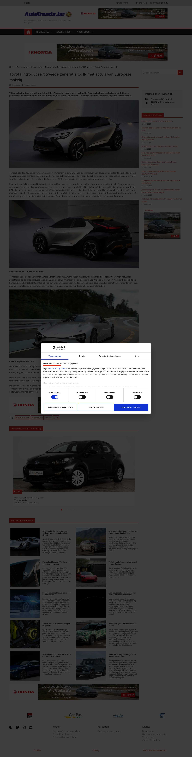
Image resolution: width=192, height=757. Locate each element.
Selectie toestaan (96, 407)
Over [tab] (137, 356)
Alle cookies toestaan (131, 407)
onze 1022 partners (58, 368)
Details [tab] (82, 356)
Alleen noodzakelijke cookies (60, 407)
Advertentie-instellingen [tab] (110, 356)
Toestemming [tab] (55, 356)
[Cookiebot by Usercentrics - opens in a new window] (54, 348)
